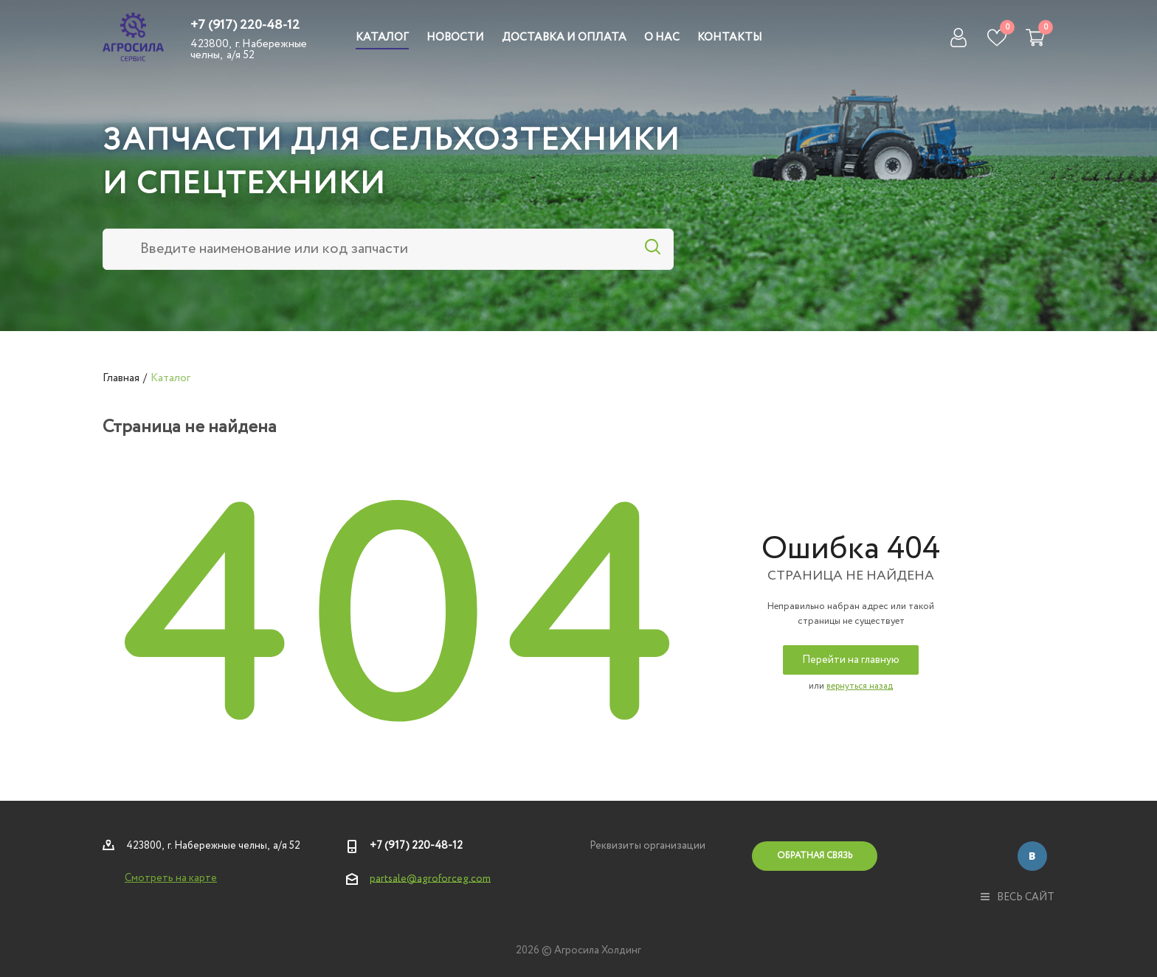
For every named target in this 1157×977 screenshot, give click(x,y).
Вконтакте (1032, 856)
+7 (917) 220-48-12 (245, 25)
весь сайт (1017, 897)
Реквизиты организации (647, 845)
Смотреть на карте (171, 878)
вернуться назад (859, 686)
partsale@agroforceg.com (430, 878)
